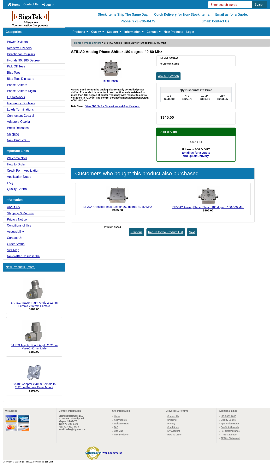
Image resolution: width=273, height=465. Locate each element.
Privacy (171, 423)
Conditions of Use (19, 225)
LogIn (190, 32)
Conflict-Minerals (230, 427)
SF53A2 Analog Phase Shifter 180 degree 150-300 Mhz (208, 207)
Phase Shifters (92, 42)
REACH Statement (230, 438)
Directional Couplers (21, 54)
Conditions (173, 427)
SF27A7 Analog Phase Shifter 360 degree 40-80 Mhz (117, 206)
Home (14, 5)
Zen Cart (49, 462)
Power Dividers (17, 41)
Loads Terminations (20, 109)
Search (259, 4)
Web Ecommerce (112, 452)
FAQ (10, 183)
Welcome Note (17, 158)
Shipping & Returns (20, 213)
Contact (152, 32)
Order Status (16, 244)
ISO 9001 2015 (228, 416)
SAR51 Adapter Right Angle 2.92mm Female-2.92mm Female (34, 292)
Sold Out (196, 142)
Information (132, 32)
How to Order (16, 164)
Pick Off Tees (16, 66)
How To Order (174, 434)
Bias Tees (13, 72)
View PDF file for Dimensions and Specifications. (113, 106)
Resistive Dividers (19, 48)
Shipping (13, 134)
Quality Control (17, 189)
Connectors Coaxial (20, 115)
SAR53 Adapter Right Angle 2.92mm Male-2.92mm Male (34, 335)
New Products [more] (20, 267)
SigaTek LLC (26, 462)
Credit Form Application (23, 170)
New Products (173, 32)
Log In (48, 5)
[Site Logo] (47, 18)
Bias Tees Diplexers (20, 78)
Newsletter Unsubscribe (23, 256)
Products (79, 32)
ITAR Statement (229, 434)
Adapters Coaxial (19, 121)
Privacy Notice (17, 219)
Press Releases (18, 127)
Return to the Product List (165, 232)
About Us (13, 207)
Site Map (13, 250)
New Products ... (18, 140)
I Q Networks (16, 97)
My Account (173, 431)
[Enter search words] (230, 4)
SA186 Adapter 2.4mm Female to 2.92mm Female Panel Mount (34, 376)
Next (192, 232)
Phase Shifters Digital (22, 91)
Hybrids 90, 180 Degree (23, 60)
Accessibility (15, 231)
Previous (137, 232)
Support (113, 32)
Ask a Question (168, 76)
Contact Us (31, 4)
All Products (120, 420)
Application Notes (19, 176)
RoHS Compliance (230, 431)
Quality (96, 32)
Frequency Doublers (21, 103)
